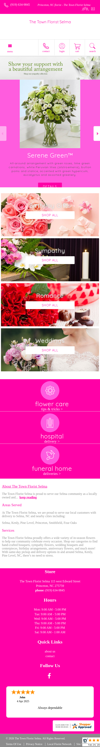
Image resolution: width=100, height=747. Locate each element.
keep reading (28, 497)
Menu (10, 51)
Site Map (81, 744)
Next (97, 133)
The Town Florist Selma (50, 21)
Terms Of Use (13, 744)
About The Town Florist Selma (24, 486)
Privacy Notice (34, 744)
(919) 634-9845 (20, 4)
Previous (3, 133)
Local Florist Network (59, 744)
